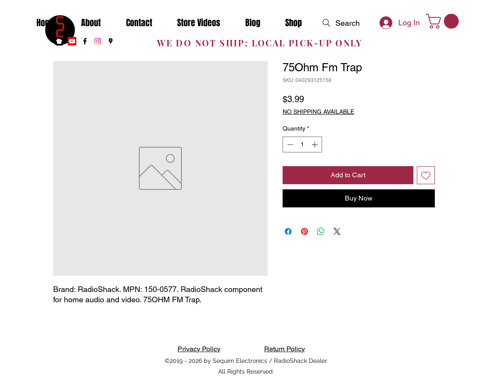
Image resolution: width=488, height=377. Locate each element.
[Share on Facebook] (288, 231)
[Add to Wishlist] (426, 175)
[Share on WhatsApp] (321, 231)
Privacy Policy (199, 349)
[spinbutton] (302, 144)
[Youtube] (72, 41)
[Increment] (315, 144)
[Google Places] (110, 41)
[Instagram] (97, 41)
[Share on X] (337, 231)
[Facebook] (85, 41)
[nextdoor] (59, 41)
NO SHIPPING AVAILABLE (318, 111)
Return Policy (284, 349)
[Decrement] (289, 144)
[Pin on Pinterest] (304, 231)
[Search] (340, 23)
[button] (444, 21)
